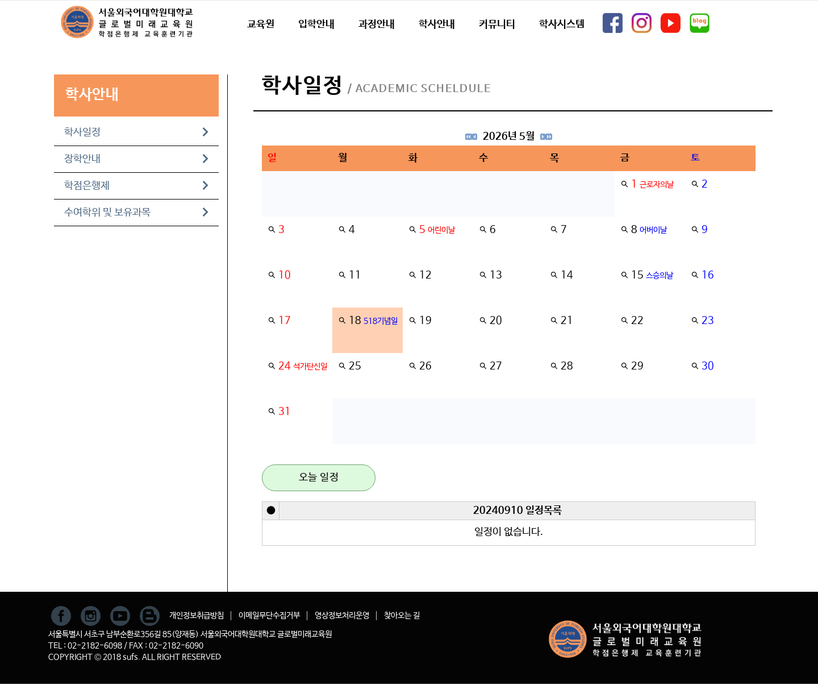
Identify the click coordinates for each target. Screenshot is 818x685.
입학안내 (316, 24)
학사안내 (437, 24)
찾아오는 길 (402, 615)
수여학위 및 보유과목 (136, 212)
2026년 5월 (509, 136)
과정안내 (376, 24)
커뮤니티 (497, 24)
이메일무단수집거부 (269, 615)
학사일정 (136, 132)
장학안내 (136, 159)
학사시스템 (562, 24)
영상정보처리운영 (342, 615)
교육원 (260, 24)
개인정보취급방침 (196, 615)
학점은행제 (136, 186)
